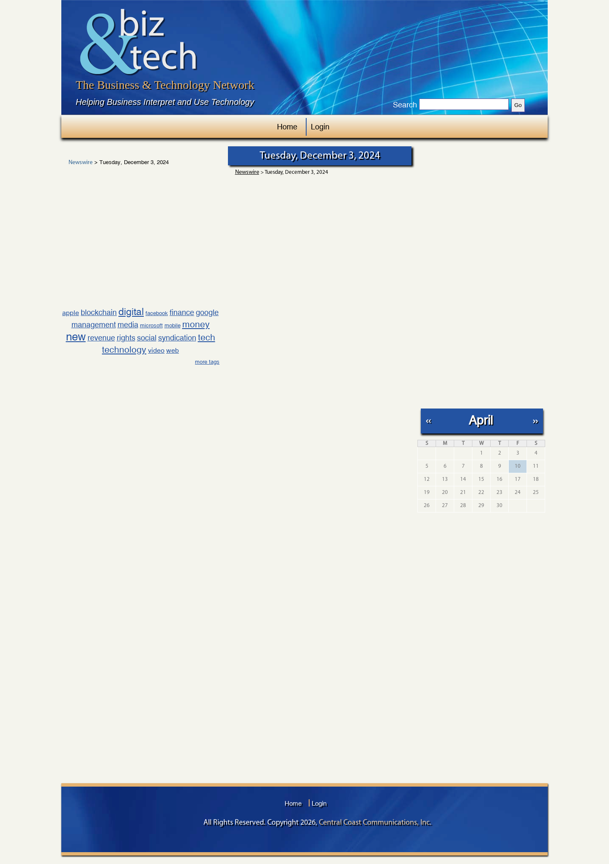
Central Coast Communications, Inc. (375, 823)
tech (206, 337)
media (128, 324)
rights (126, 337)
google (207, 312)
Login (320, 126)
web (172, 350)
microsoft (151, 325)
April (481, 420)
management (93, 324)
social (146, 337)
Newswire (81, 163)
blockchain (99, 312)
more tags (207, 362)
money (196, 324)
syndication (177, 337)
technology (124, 350)
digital (131, 311)
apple (70, 312)
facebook (156, 313)
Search (405, 105)
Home (287, 126)
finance (182, 312)
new (76, 336)
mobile (173, 325)
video (156, 350)
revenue (101, 337)
